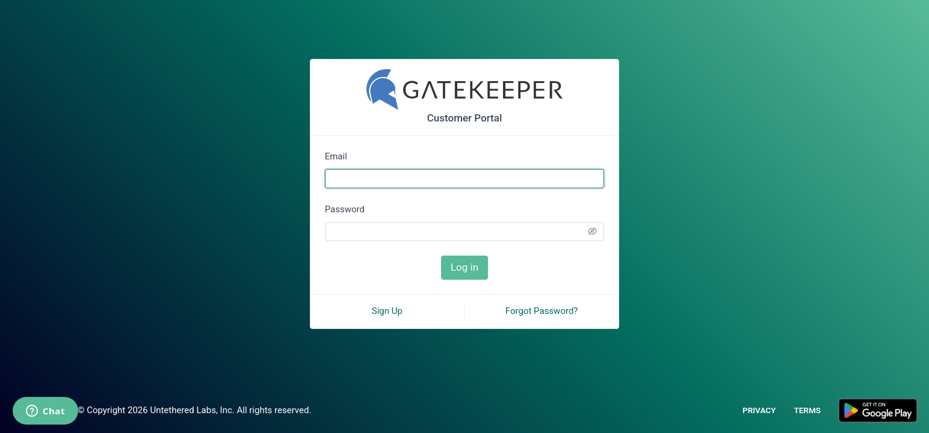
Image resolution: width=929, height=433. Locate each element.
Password (345, 209)
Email (336, 156)
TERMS (807, 410)
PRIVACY (759, 410)
